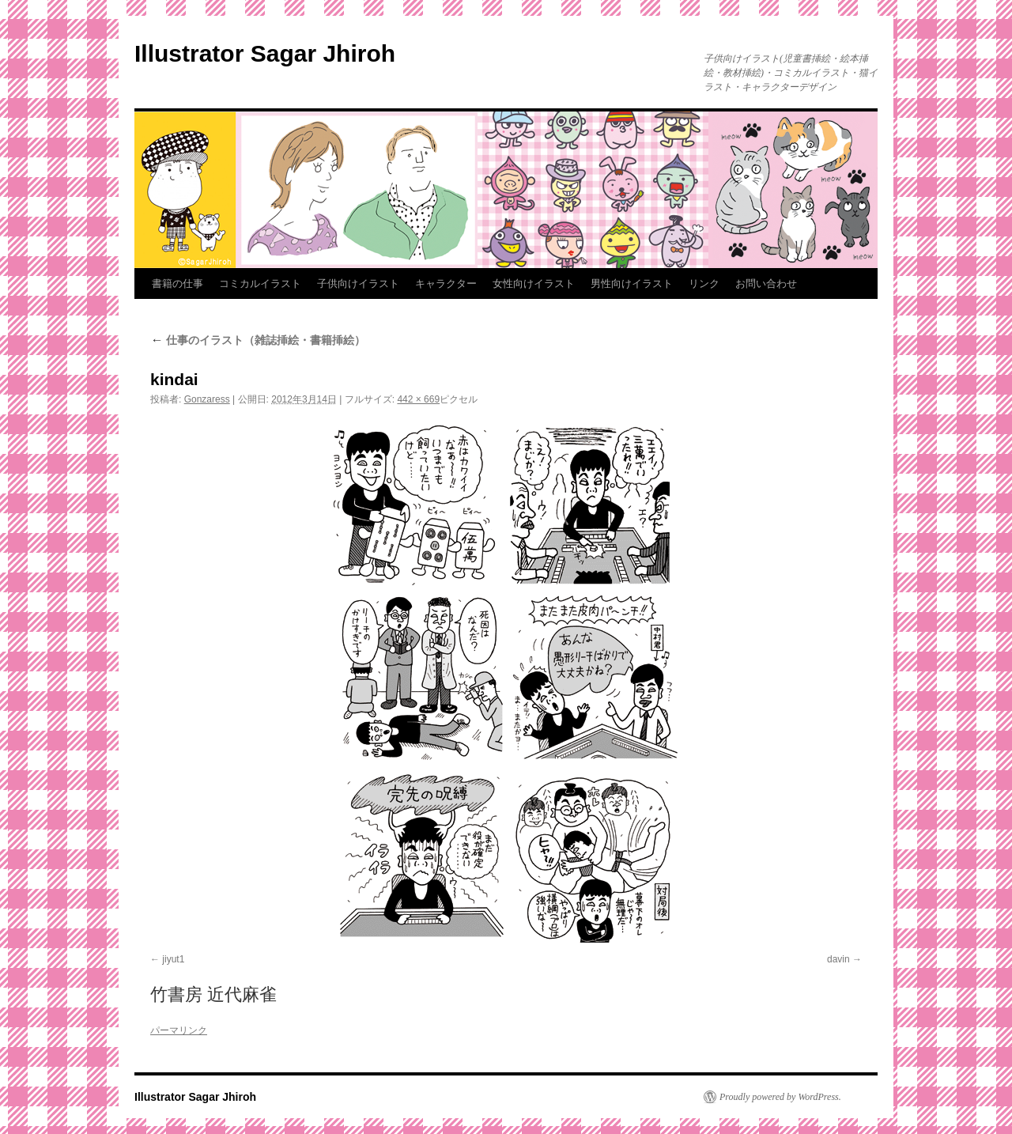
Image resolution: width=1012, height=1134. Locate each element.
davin (838, 959)
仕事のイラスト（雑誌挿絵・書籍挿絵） (257, 340)
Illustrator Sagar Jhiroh (264, 53)
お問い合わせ (766, 283)
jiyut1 (173, 959)
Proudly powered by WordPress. (780, 1096)
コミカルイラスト (260, 283)
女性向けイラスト (534, 283)
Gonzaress (207, 399)
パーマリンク (178, 1030)
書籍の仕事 (177, 283)
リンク (704, 283)
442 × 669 (418, 399)
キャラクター (446, 283)
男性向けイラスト (632, 283)
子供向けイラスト (358, 283)
